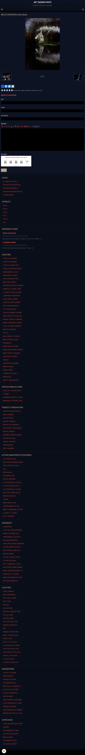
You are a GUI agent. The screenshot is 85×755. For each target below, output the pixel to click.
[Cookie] (4, 751)
